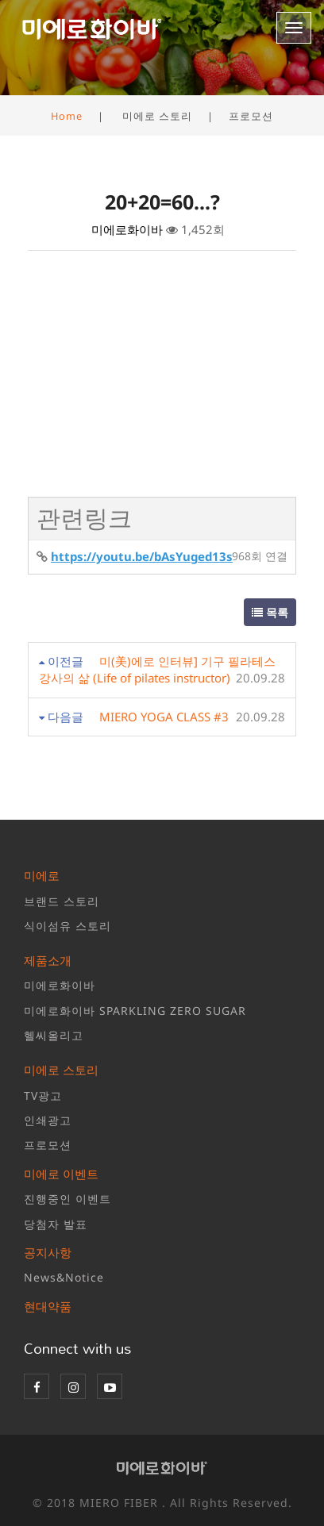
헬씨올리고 (53, 1035)
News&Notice (64, 1277)
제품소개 (47, 960)
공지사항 (47, 1252)
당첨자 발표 (55, 1224)
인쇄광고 (47, 1120)
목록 (270, 612)
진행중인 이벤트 (67, 1198)
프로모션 (47, 1144)
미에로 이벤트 (61, 1174)
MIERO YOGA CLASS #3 (164, 717)
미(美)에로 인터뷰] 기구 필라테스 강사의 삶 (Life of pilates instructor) (157, 669)
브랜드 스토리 (61, 901)
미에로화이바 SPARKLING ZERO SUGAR (135, 1010)
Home (67, 116)
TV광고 (43, 1095)
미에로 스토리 (61, 1070)
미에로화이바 (59, 985)
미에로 (42, 875)
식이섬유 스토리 (67, 925)
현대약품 (47, 1306)
